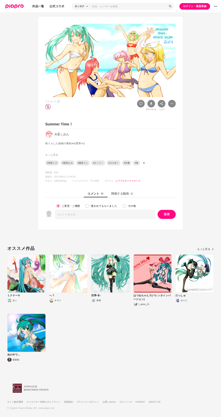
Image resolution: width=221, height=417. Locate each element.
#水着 (127, 163)
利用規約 (68, 402)
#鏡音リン (83, 163)
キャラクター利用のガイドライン (43, 402)
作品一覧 (38, 6)
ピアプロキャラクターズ (128, 181)
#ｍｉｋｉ (98, 163)
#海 (136, 163)
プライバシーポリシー (88, 402)
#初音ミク (52, 163)
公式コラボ (56, 6)
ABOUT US (154, 402)
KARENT (140, 402)
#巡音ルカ (67, 163)
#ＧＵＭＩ (114, 163)
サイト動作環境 (15, 402)
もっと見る (205, 249)
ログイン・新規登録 (194, 6)
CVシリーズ (126, 402)
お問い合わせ (109, 402)
